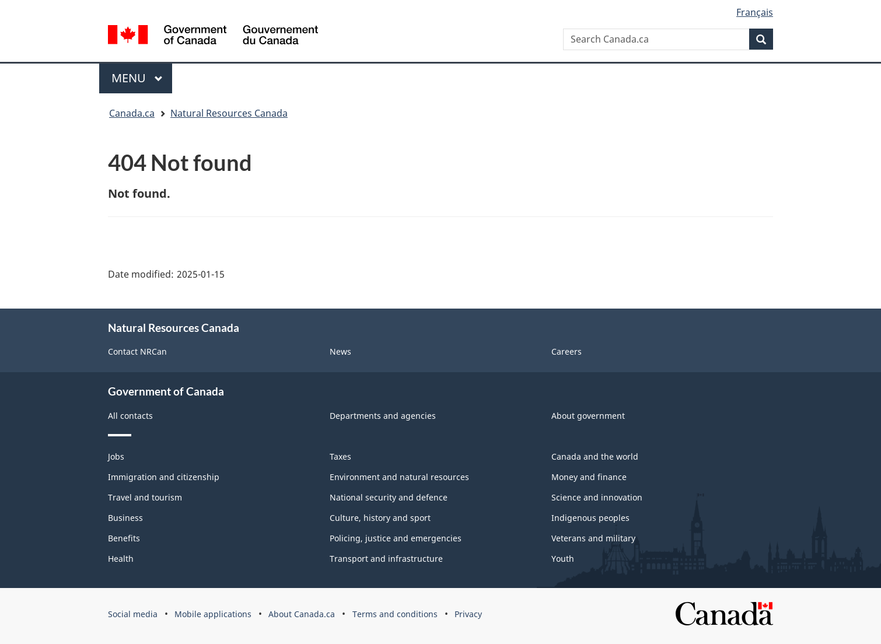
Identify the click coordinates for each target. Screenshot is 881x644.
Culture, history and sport (380, 517)
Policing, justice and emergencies (396, 538)
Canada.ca (132, 113)
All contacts (130, 415)
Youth (562, 558)
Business (125, 517)
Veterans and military (593, 538)
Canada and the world (594, 456)
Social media (133, 614)
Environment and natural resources (399, 476)
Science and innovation (596, 497)
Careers (566, 351)
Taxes (340, 456)
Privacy (468, 614)
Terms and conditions (395, 614)
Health (121, 558)
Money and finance (589, 476)
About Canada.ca (301, 614)
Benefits (124, 538)
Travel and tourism (145, 497)
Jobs (116, 456)
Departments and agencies (383, 415)
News (340, 351)
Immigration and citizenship (163, 476)
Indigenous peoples (590, 517)
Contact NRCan (137, 351)
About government (588, 415)
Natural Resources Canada (229, 113)
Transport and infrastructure (386, 558)
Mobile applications (212, 614)
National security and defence (389, 497)
